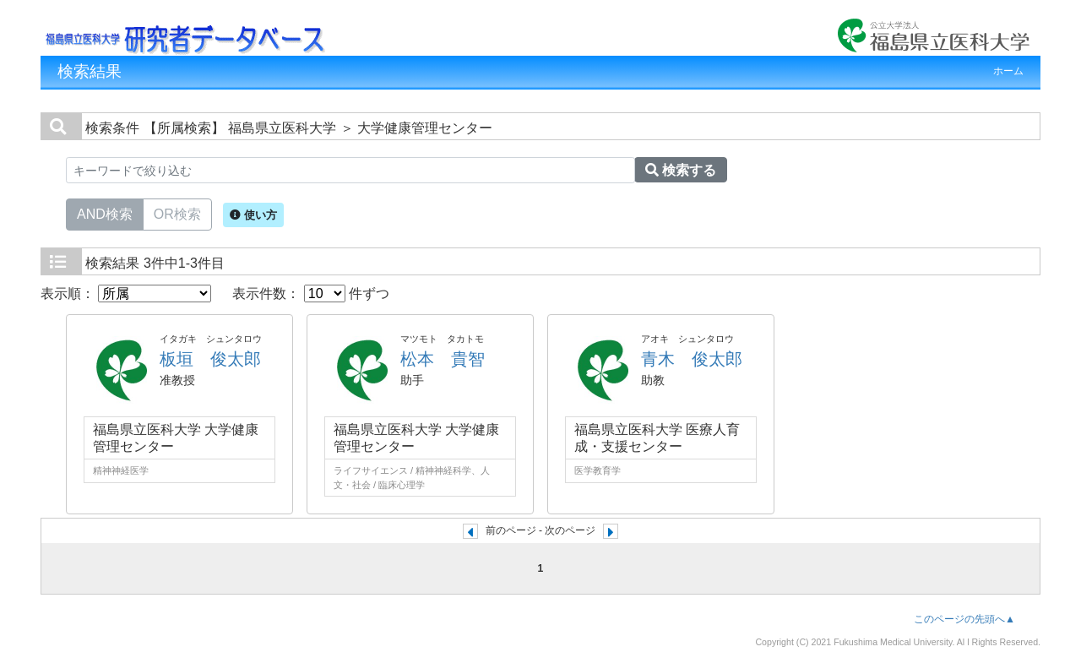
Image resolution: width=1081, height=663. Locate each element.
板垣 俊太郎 (210, 359)
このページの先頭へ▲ (964, 619)
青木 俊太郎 (691, 359)
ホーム (1008, 71)
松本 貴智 (442, 359)
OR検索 (177, 212)
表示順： (126, 293)
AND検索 (105, 212)
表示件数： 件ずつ (310, 293)
